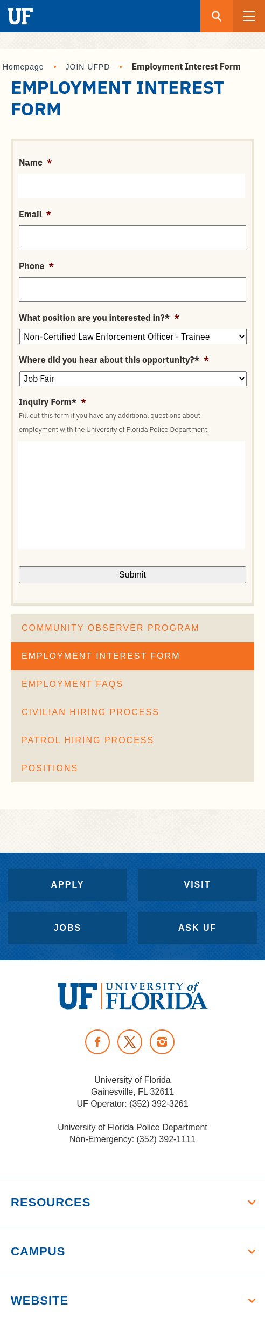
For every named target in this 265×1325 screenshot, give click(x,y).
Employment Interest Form (101, 656)
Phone (36, 265)
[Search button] (216, 16)
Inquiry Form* (52, 401)
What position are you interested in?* (99, 317)
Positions (50, 768)
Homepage (23, 67)
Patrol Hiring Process (88, 740)
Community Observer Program (111, 628)
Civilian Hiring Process (90, 712)
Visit (197, 884)
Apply (68, 884)
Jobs (68, 927)
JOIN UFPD (88, 67)
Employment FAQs (72, 684)
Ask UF (197, 927)
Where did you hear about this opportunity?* (114, 359)
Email (35, 214)
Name (35, 162)
